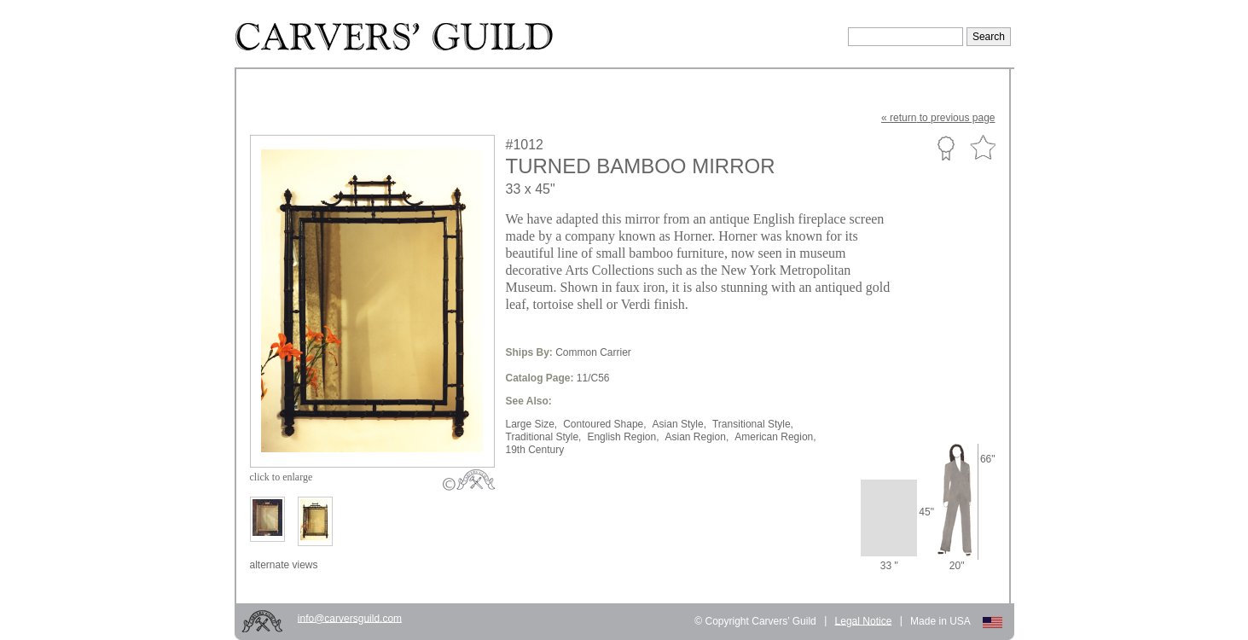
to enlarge (281, 477)
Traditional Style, (544, 437)
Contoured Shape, (604, 424)
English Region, (623, 437)
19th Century (535, 450)
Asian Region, (697, 437)
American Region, (775, 437)
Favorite (982, 148)
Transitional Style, (752, 424)
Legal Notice (863, 620)
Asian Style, (679, 424)
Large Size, (532, 424)
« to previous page (938, 118)
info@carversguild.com (350, 618)
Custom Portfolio (945, 147)
